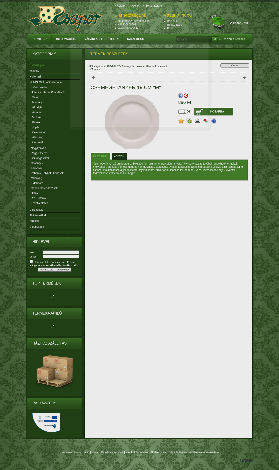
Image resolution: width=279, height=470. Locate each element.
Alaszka (37, 137)
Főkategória (96, 66)
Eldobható (37, 183)
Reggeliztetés (39, 153)
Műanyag (36, 178)
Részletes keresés (112, 452)
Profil (128, 452)
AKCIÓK (35, 221)
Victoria (36, 117)
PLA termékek (38, 215)
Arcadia (37, 112)
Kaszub (36, 122)
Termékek (66, 452)
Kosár (95, 452)
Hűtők (34, 193)
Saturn (36, 97)
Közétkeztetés (39, 203)
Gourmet (37, 142)
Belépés (172, 21)
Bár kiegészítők (40, 158)
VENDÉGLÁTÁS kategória (119, 66)
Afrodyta (37, 107)
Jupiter (36, 127)
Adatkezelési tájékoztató (204, 452)
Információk (141, 452)
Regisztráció (82, 452)
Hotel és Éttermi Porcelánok (151, 66)
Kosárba (217, 111)
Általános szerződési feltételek (168, 452)
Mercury (37, 102)
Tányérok (36, 168)
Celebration (39, 132)
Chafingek (37, 163)
